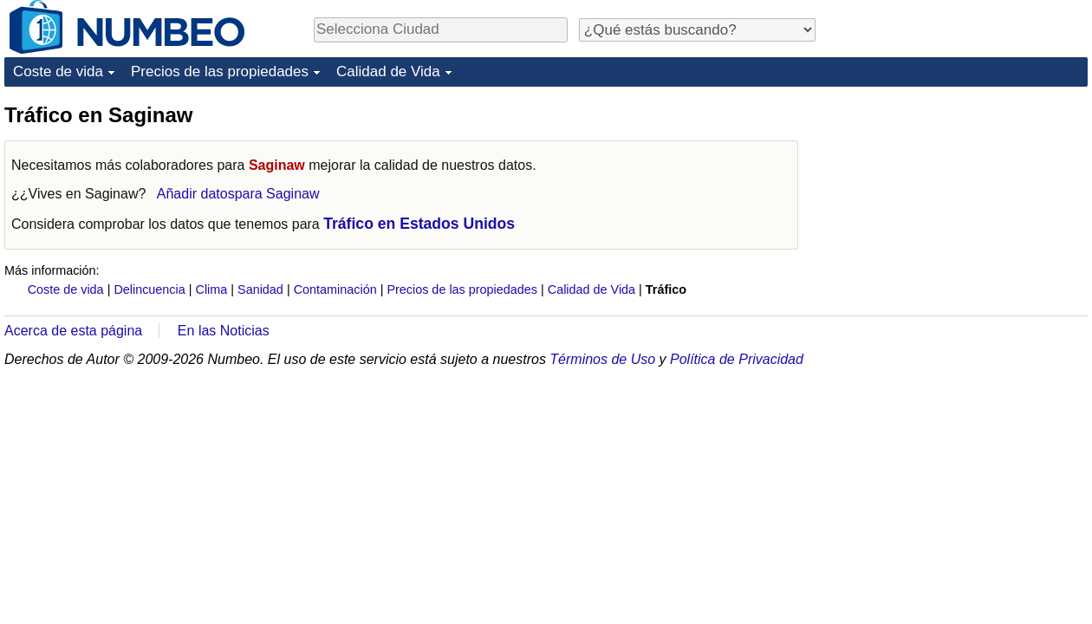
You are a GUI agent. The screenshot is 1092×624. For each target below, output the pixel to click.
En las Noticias (224, 330)
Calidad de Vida (388, 71)
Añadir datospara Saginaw (238, 193)
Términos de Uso (602, 359)
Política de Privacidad (736, 359)
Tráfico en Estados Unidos (419, 223)
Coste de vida (58, 71)
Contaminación (335, 289)
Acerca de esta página (73, 330)
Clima (212, 289)
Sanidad (260, 289)
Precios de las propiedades (220, 71)
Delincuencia (149, 289)
